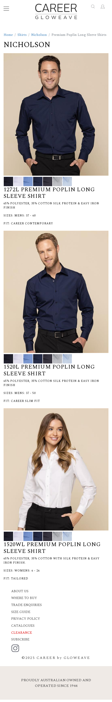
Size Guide (20, 612)
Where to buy (24, 598)
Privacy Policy (25, 618)
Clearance (21, 632)
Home (8, 35)
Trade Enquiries (26, 605)
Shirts (22, 35)
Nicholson (39, 35)
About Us (19, 591)
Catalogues (23, 625)
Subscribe (20, 639)
